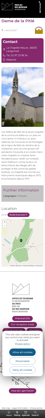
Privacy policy (22, 344)
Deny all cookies (22, 369)
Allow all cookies (23, 352)
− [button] (5, 225)
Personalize (23, 361)
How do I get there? (22, 390)
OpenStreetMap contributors (33, 266)
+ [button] (5, 222)
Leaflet (12, 266)
